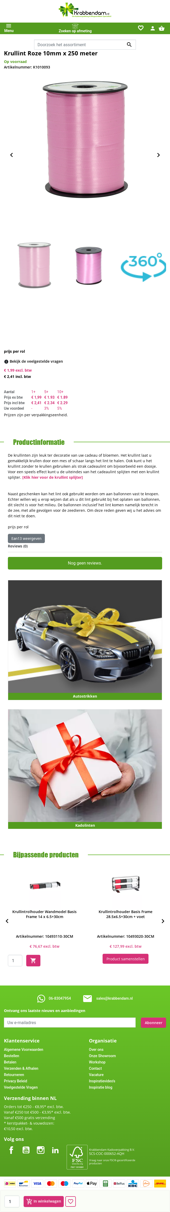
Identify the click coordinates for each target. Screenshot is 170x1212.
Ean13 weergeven (26, 538)
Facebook (11, 1145)
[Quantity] (15, 960)
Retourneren (14, 1074)
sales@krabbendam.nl (114, 998)
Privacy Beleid (15, 1081)
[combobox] (85, 45)
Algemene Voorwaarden (23, 1049)
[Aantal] (12, 1201)
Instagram (40, 1145)
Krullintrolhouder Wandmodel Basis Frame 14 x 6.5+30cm (44, 914)
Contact (95, 1068)
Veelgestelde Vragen (21, 1087)
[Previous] (7, 921)
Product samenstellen (126, 958)
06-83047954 (60, 998)
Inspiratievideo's (102, 1081)
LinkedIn (55, 1145)
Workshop (97, 1062)
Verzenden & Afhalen (21, 1068)
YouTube (26, 1145)
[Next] (163, 921)
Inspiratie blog (100, 1087)
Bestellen (11, 1055)
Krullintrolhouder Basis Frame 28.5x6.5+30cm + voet (125, 914)
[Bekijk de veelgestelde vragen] (36, 361)
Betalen (10, 1062)
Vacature (96, 1074)
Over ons (96, 1049)
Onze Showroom (102, 1055)
